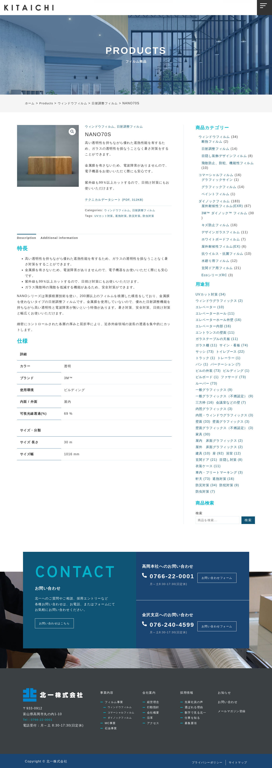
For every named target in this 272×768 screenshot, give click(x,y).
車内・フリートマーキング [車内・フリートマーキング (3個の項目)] (219, 472)
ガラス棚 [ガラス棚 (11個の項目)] (206, 345)
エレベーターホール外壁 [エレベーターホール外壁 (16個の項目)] (219, 320)
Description (27, 238)
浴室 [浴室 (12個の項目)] (233, 453)
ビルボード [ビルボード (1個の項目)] (207, 377)
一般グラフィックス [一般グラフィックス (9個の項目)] (214, 390)
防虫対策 (152, 215)
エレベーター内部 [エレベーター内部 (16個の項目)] (214, 326)
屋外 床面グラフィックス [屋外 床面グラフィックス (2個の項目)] (219, 447)
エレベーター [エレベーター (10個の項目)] (210, 307)
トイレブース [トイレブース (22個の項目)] (230, 352)
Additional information (62, 238)
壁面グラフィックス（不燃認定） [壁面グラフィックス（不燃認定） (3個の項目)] (225, 428)
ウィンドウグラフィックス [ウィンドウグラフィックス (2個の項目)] (219, 301)
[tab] (27, 238)
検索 (199, 513)
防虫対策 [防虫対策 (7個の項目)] (205, 491)
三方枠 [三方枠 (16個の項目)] (205, 402)
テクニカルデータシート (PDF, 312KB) (116, 199)
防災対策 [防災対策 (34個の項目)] (206, 485)
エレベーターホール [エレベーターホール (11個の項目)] (215, 313)
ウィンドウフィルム (100, 126)
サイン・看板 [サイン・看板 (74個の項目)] (234, 345)
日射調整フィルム (133, 126)
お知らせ (163, 7)
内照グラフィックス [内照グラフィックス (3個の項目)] (214, 409)
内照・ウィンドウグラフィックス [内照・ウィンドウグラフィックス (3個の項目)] (225, 415)
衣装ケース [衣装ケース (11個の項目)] (208, 466)
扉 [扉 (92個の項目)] (218, 453)
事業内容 (104, 7)
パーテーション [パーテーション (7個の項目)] (225, 364)
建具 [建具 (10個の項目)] (203, 453)
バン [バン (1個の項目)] (202, 364)
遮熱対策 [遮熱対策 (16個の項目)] (224, 479)
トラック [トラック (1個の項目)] (205, 358)
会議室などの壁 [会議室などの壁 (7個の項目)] (231, 402)
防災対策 (137, 215)
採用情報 (143, 7)
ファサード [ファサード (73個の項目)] (233, 377)
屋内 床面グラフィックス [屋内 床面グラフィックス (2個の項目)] (219, 441)
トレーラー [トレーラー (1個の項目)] (229, 358)
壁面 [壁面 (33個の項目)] (203, 421)
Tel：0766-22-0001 (39, 714)
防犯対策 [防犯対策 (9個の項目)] (229, 485)
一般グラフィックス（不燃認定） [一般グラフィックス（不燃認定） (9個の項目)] (225, 396)
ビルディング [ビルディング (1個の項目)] (236, 371)
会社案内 (124, 7)
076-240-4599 (175, 620)
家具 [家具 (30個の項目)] (203, 434)
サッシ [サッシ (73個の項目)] (205, 352)
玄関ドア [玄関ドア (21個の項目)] (206, 460)
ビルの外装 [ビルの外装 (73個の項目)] (208, 371)
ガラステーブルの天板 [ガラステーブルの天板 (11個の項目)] (217, 339)
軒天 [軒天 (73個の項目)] (203, 479)
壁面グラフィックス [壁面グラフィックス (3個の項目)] (231, 421)
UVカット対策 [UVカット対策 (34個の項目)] (211, 294)
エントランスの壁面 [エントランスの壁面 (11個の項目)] (215, 332)
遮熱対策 (123, 215)
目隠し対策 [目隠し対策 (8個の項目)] (231, 460)
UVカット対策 (104, 215)
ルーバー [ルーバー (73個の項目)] (206, 383)
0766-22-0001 (175, 575)
